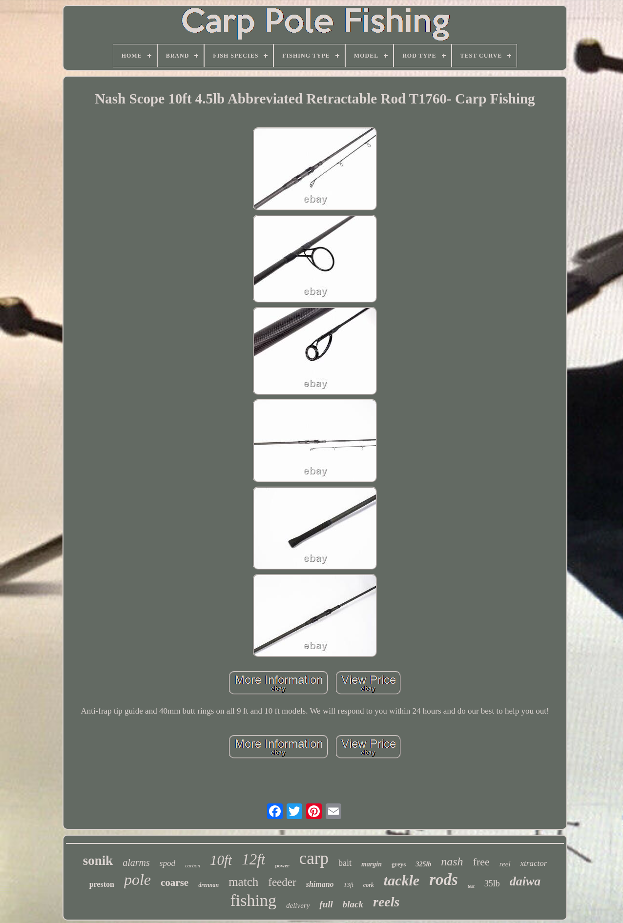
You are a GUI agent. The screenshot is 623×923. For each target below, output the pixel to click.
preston (101, 884)
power (282, 865)
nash (452, 861)
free (481, 862)
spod (167, 863)
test (471, 886)
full (325, 904)
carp (314, 858)
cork (368, 885)
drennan (208, 885)
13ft (348, 884)
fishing (253, 900)
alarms (136, 862)
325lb (423, 864)
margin (371, 864)
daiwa (525, 881)
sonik (98, 860)
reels (386, 901)
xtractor (533, 863)
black (353, 904)
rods (443, 879)
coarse (174, 882)
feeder (282, 882)
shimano (320, 884)
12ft (253, 859)
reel (505, 864)
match (243, 881)
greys (399, 864)
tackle (401, 880)
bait (345, 863)
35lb (492, 883)
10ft (221, 860)
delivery (298, 905)
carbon (192, 865)
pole (137, 879)
